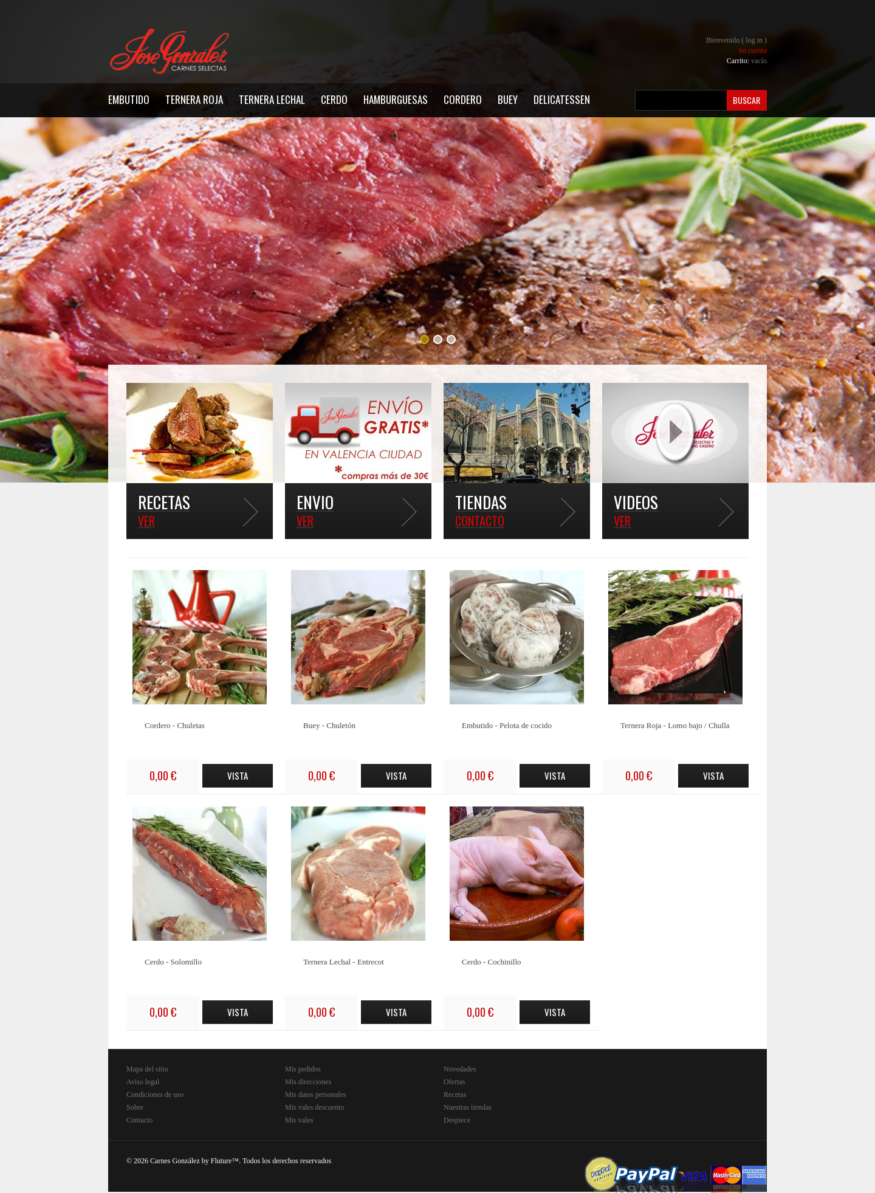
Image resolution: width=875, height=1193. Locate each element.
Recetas (455, 1094)
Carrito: (747, 61)
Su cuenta (752, 50)
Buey (508, 99)
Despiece (457, 1120)
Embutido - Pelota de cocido (507, 725)
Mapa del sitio (147, 1069)
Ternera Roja (194, 99)
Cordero (463, 99)
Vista (237, 775)
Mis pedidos (303, 1069)
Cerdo (334, 99)
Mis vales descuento (314, 1107)
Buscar (746, 100)
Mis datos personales (315, 1094)
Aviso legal (142, 1082)
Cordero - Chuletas (175, 725)
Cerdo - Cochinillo (491, 961)
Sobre (134, 1107)
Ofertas (454, 1082)
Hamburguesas (395, 99)
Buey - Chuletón (329, 725)
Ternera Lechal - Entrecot (343, 961)
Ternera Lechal (272, 99)
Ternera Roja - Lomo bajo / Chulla (675, 725)
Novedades (460, 1069)
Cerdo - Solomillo (173, 961)
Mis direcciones (308, 1082)
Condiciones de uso (155, 1094)
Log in (754, 40)
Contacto (139, 1120)
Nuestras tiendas (468, 1107)
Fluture (221, 1161)
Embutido (128, 99)
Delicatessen (562, 99)
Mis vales (299, 1120)
